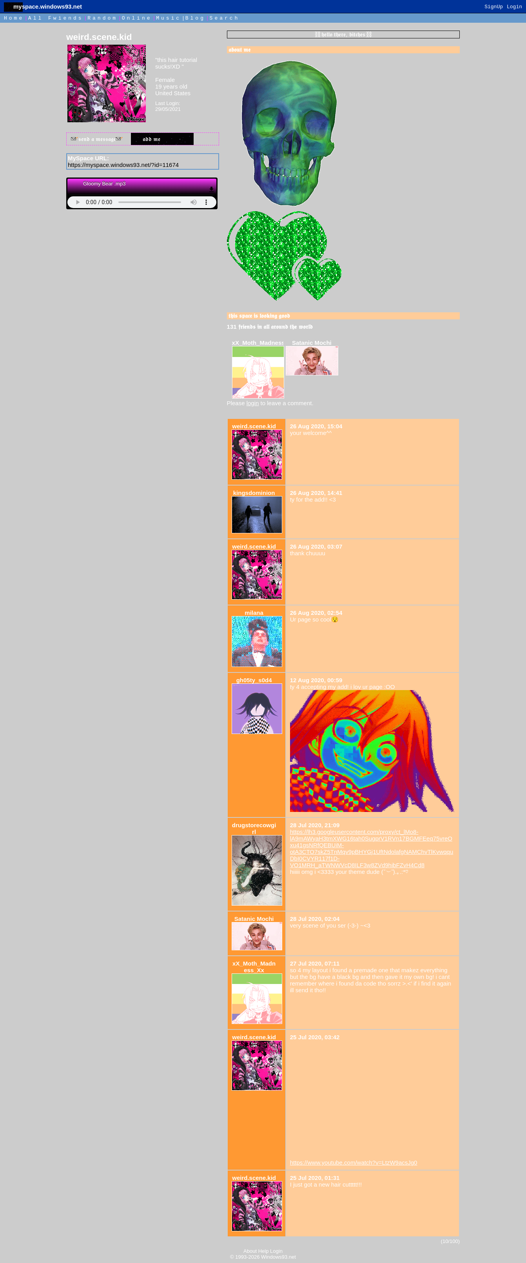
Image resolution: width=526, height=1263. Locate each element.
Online (137, 18)
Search (225, 18)
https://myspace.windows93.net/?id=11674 (123, 164)
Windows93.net (278, 1257)
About (250, 1251)
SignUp (493, 7)
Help (263, 1251)
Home (14, 18)
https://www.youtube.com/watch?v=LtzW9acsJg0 (353, 1162)
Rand (102, 18)
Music (168, 18)
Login (514, 7)
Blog (195, 18)
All (55, 18)
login (253, 403)
